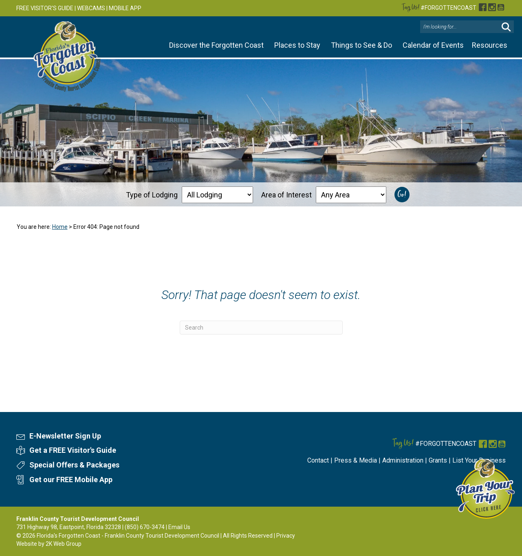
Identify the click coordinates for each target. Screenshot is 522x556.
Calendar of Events (433, 45)
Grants (438, 460)
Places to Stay (297, 45)
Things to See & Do (361, 45)
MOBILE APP (125, 8)
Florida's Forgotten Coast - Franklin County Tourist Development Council (128, 535)
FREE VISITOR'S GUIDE (44, 8)
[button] (506, 27)
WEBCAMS (91, 8)
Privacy (285, 535)
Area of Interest (286, 194)
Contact (318, 460)
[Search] (261, 327)
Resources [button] (489, 45)
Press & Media (355, 460)
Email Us (179, 527)
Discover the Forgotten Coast (216, 45)
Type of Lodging (152, 194)
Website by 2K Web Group (48, 543)
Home (60, 227)
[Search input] (460, 27)
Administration (402, 460)
